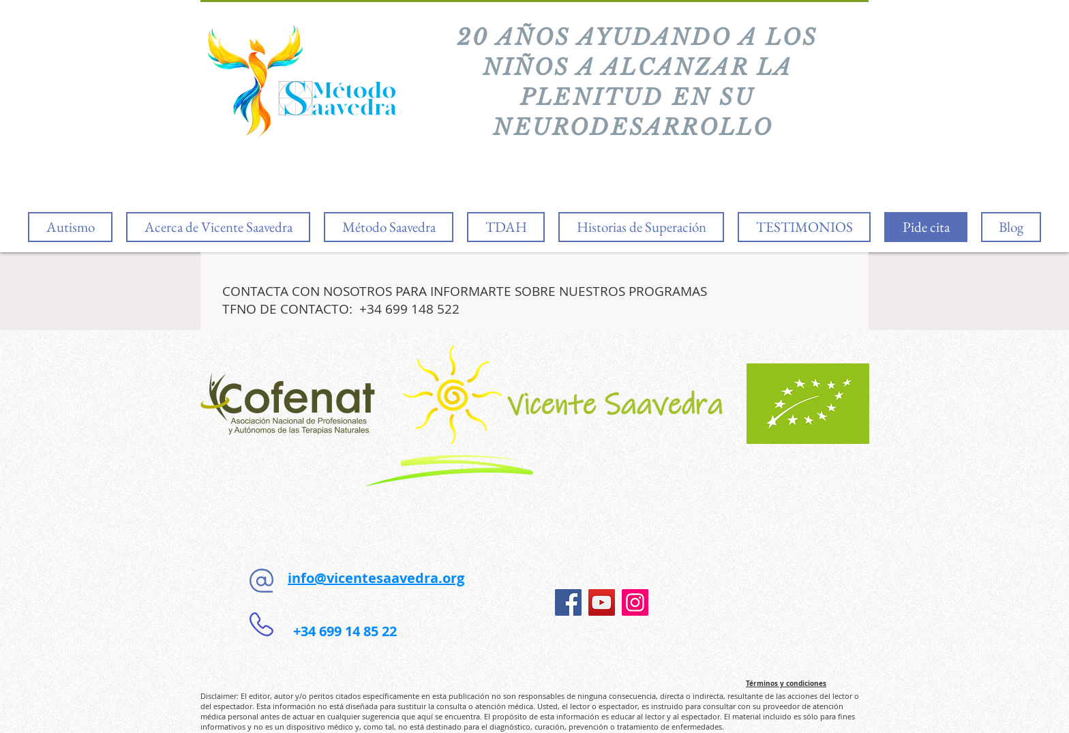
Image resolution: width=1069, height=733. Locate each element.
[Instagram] (635, 602)
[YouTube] (601, 602)
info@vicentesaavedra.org (376, 578)
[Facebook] (568, 602)
